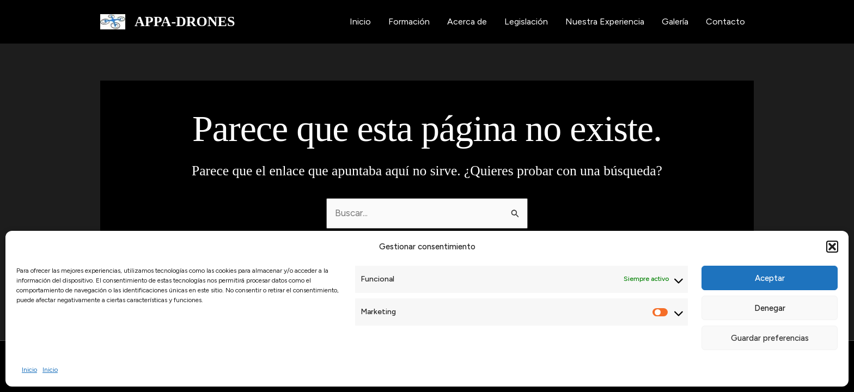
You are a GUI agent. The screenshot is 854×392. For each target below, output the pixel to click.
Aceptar (770, 278)
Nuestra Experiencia (604, 21)
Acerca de (467, 21)
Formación (409, 21)
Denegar (769, 308)
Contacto (725, 21)
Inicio (29, 369)
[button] (832, 246)
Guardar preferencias (770, 338)
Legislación (526, 21)
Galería (675, 21)
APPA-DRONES (185, 21)
